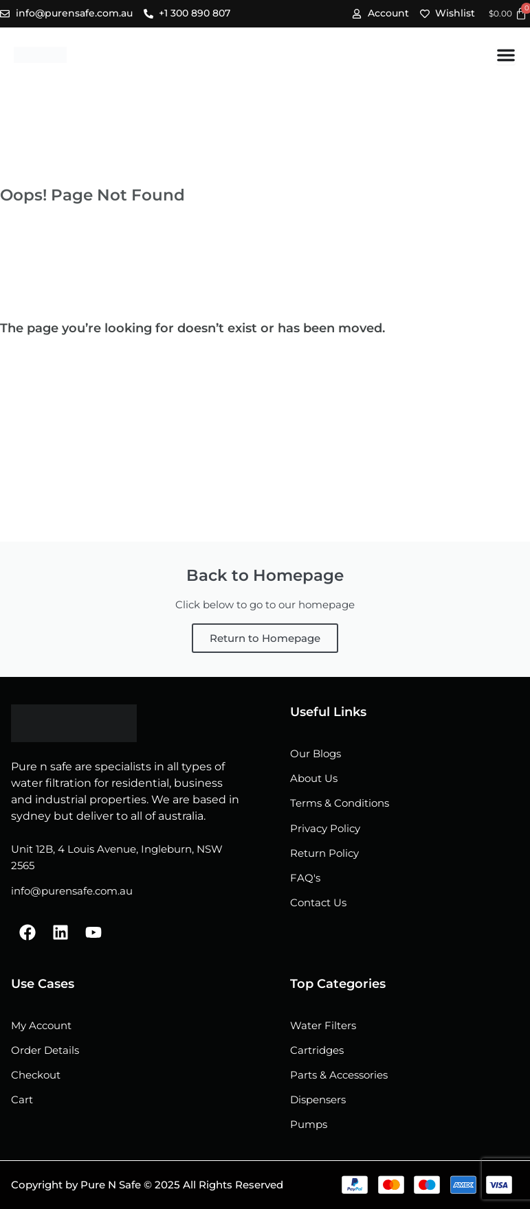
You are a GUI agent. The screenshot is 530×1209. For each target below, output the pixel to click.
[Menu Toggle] (506, 55)
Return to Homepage (265, 638)
